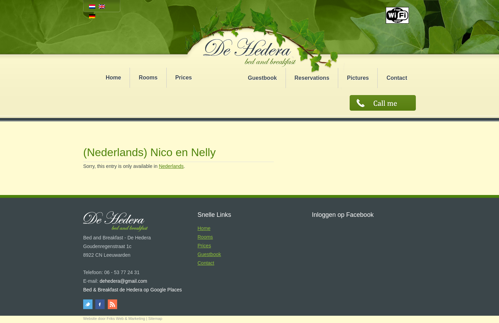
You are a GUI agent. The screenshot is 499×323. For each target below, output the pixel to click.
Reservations (312, 78)
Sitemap (155, 318)
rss (111, 304)
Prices (183, 77)
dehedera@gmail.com (123, 281)
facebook (100, 304)
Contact (396, 78)
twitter (89, 304)
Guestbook (262, 78)
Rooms (148, 77)
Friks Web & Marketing (126, 318)
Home (113, 77)
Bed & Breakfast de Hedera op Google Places (132, 289)
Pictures (358, 78)
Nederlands (171, 166)
